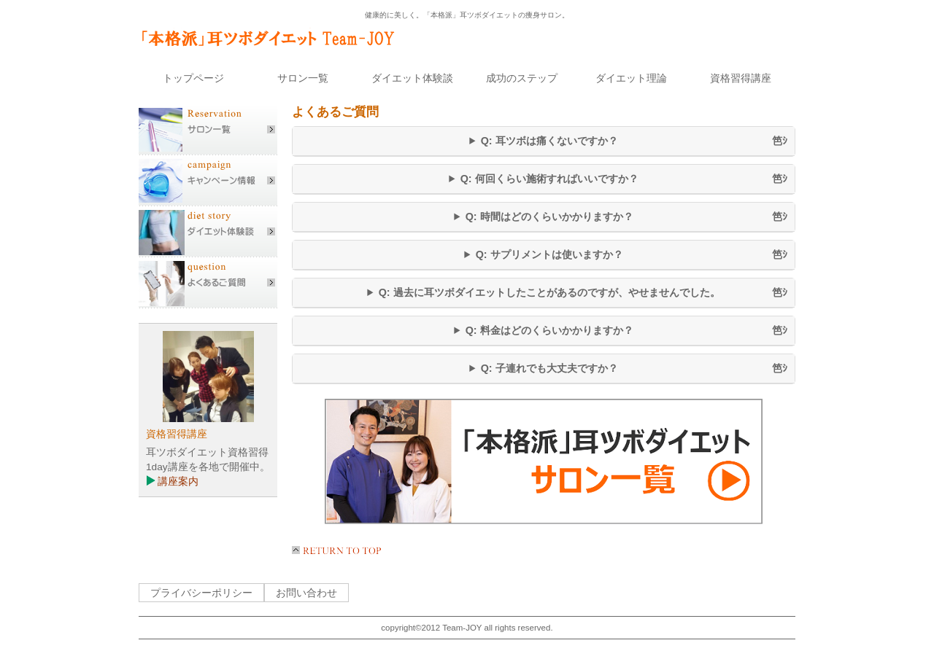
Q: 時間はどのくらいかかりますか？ (549, 216)
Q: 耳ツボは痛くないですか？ (549, 141)
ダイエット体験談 (208, 231)
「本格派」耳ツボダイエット (274, 37)
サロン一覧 (208, 129)
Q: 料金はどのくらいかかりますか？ (549, 330)
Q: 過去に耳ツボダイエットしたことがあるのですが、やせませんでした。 (549, 292)
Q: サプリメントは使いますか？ (549, 254)
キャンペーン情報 (208, 180)
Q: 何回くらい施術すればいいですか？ (549, 178)
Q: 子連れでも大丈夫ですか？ (549, 368)
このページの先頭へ (339, 553)
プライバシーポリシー (201, 593)
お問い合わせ (306, 593)
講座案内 (178, 481)
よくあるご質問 (208, 282)
